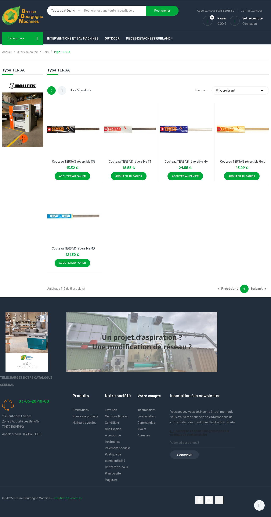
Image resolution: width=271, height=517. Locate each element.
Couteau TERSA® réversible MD (73, 248)
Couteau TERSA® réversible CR (73, 161)
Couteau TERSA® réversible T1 (130, 161)
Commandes (146, 423)
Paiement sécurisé (118, 448)
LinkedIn (219, 500)
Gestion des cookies (68, 498)
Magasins (111, 480)
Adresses (144, 435)
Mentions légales (116, 416)
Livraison (111, 410)
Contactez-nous (252, 10)
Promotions (81, 410)
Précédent (227, 288)
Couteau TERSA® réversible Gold (242, 161)
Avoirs (142, 429)
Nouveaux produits (85, 416)
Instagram (209, 500)
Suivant (259, 288)
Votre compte (149, 396)
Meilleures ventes (84, 423)
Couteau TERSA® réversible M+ (186, 161)
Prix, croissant (240, 90)
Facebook (199, 500)
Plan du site (113, 473)
